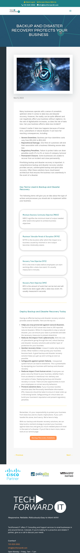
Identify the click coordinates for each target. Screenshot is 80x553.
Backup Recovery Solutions (43, 438)
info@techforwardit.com (17, 548)
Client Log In (30, 2)
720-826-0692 (29, 5)
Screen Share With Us (47, 2)
